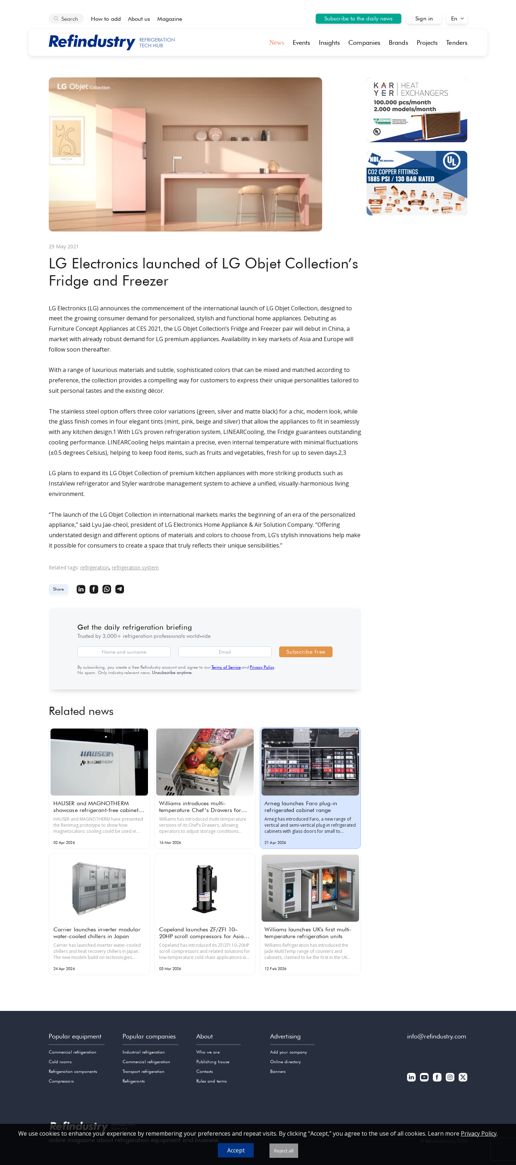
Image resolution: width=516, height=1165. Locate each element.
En (454, 18)
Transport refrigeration (143, 1071)
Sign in (424, 18)
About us (139, 18)
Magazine (169, 18)
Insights (329, 42)
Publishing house (212, 1061)
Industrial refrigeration (144, 1052)
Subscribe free (305, 651)
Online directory (285, 1061)
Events (301, 42)
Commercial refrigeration (72, 1052)
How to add (106, 18)
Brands (398, 42)
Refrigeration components (73, 1071)
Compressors (61, 1081)
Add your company (288, 1052)
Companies (364, 42)
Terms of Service (226, 667)
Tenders (456, 42)
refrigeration (94, 567)
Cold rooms (60, 1061)
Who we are (208, 1052)
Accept (236, 1150)
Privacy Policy (262, 667)
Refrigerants (134, 1081)
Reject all (283, 1150)
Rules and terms (211, 1081)
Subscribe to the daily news (358, 18)
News (276, 42)
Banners (278, 1071)
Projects (427, 42)
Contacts (204, 1071)
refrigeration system (135, 567)
